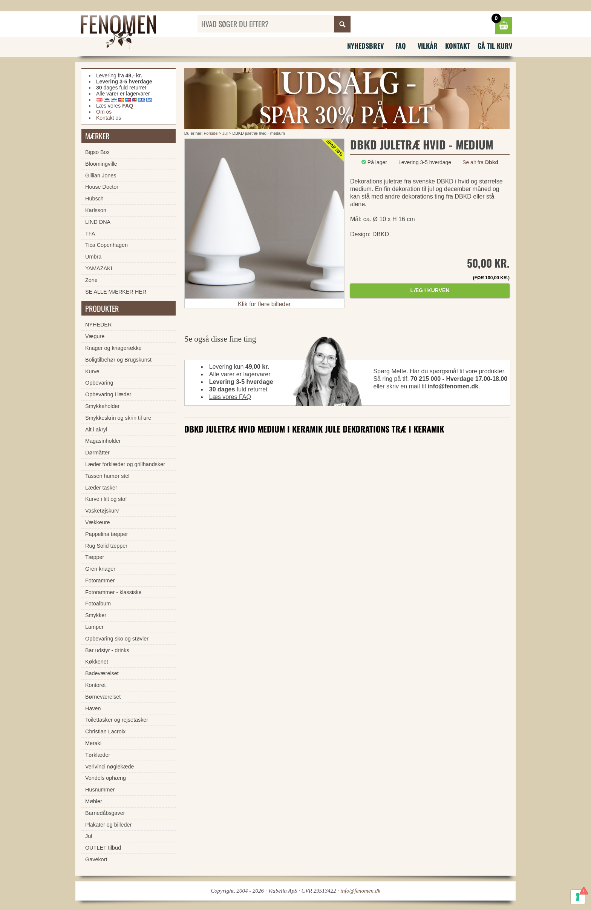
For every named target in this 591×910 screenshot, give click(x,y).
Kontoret (95, 685)
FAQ (400, 46)
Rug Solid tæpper (106, 546)
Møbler (93, 801)
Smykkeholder (102, 406)
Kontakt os (108, 118)
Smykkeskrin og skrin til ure (118, 418)
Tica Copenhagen (106, 245)
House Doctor (101, 187)
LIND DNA (97, 222)
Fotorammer (100, 580)
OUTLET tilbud (103, 848)
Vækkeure (97, 522)
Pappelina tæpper (106, 534)
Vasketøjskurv (102, 511)
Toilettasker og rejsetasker (116, 720)
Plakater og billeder (108, 825)
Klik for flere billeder (264, 304)
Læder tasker (101, 488)
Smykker (95, 615)
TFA (90, 234)
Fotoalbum (98, 604)
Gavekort (96, 859)
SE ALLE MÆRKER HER (115, 292)
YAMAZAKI (98, 268)
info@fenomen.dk (452, 386)
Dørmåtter (97, 453)
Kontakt (457, 46)
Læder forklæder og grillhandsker (125, 464)
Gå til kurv (495, 46)
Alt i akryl (96, 430)
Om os (104, 112)
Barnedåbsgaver (105, 813)
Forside (211, 133)
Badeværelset (102, 673)
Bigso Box (97, 152)
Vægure (94, 336)
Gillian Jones (100, 175)
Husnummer (100, 790)
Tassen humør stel (107, 476)
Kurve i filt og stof (106, 499)
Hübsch (94, 199)
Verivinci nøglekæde (109, 767)
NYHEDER (98, 325)
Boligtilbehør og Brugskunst (118, 360)
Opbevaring (99, 383)
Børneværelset (103, 697)
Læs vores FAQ (230, 397)
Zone (91, 280)
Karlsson (95, 210)
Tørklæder (97, 755)
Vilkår (428, 46)
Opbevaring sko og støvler (117, 639)
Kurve (92, 371)
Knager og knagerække (113, 348)
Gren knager (100, 569)
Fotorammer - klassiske (113, 592)
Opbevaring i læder (108, 394)
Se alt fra (480, 162)
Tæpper (94, 557)
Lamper (94, 627)
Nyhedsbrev (365, 46)
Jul (225, 133)
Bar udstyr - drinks (107, 650)
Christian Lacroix (105, 731)
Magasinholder (103, 441)
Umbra (93, 257)
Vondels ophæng (105, 778)
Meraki (93, 743)
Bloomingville (101, 164)
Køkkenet (96, 662)
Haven (93, 708)
